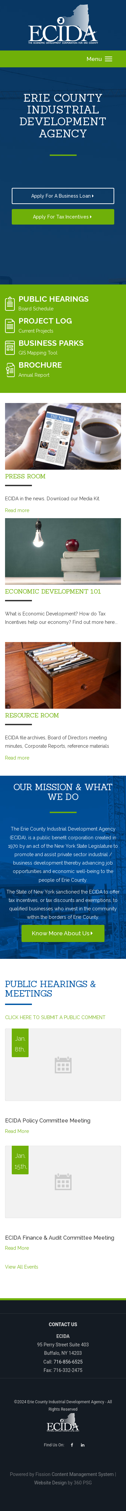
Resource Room (32, 715)
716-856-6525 (67, 1362)
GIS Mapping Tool (37, 353)
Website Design (50, 1482)
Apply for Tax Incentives (63, 217)
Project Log (45, 320)
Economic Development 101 (53, 591)
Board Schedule (35, 308)
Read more (17, 510)
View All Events (21, 1267)
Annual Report (33, 375)
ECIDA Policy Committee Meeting (47, 1120)
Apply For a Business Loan (63, 196)
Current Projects (35, 331)
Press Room (25, 476)
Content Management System (83, 1474)
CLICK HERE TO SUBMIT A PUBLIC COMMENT (55, 1017)
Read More (17, 1131)
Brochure (40, 364)
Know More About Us (63, 933)
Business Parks (51, 342)
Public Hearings (53, 298)
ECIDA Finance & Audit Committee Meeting (59, 1238)
